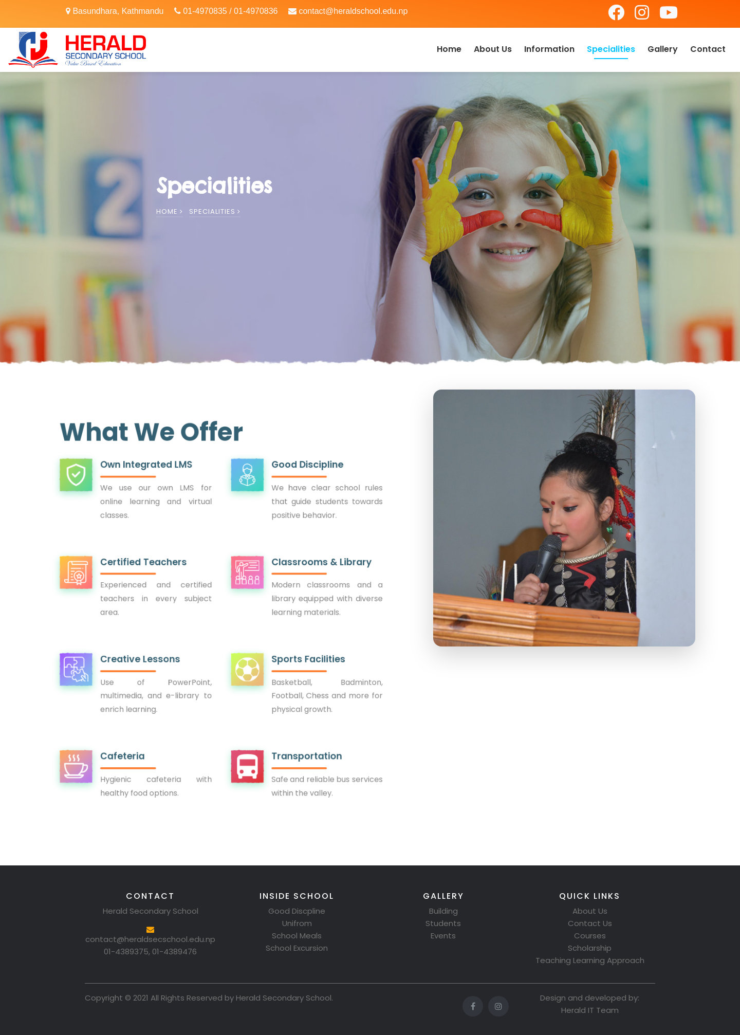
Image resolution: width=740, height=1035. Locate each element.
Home (449, 49)
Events (443, 935)
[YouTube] (668, 16)
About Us (493, 49)
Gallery (662, 49)
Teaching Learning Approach (589, 960)
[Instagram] (643, 16)
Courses (590, 935)
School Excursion (297, 947)
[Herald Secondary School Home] (77, 50)
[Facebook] (617, 16)
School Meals (297, 935)
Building (443, 910)
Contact (708, 49)
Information (549, 49)
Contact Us (590, 923)
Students (443, 923)
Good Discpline (296, 910)
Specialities (611, 49)
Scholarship (590, 947)
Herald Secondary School (283, 997)
